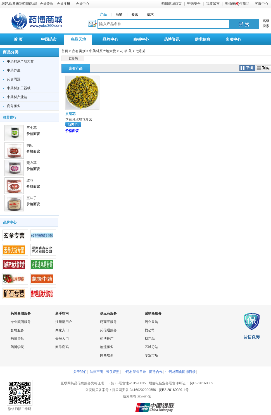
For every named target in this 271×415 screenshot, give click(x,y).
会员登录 (46, 4)
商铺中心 (141, 39)
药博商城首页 (171, 4)
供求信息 (202, 39)
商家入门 (62, 330)
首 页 (18, 39)
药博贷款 (17, 339)
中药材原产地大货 (20, 61)
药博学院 (17, 347)
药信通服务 (108, 330)
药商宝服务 (108, 322)
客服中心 (261, 4)
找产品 (150, 339)
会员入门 (62, 339)
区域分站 (151, 347)
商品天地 (78, 39)
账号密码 (62, 347)
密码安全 (194, 4)
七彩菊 (141, 51)
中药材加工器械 (18, 88)
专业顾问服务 (21, 322)
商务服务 (13, 106)
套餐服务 (17, 330)
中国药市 (49, 39)
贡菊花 (70, 114)
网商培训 (106, 355)
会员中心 (82, 4)
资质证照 (113, 372)
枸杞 (30, 145)
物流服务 (106, 347)
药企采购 (151, 322)
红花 (30, 180)
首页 (64, 51)
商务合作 (156, 372)
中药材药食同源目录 (180, 372)
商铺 (119, 14)
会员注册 (63, 4)
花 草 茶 (126, 51)
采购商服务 (153, 313)
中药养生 (13, 70)
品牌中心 (110, 39)
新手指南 (62, 313)
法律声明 (96, 372)
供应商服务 (108, 313)
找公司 (150, 330)
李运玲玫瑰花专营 (78, 119)
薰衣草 (32, 163)
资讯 (134, 14)
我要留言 (213, 4)
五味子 (32, 198)
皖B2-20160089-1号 (174, 390)
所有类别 (78, 51)
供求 (150, 14)
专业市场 (151, 355)
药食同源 (13, 79)
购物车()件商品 (237, 4)
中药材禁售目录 (134, 372)
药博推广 (106, 339)
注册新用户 (63, 322)
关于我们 (80, 372)
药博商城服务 (21, 313)
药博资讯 (172, 39)
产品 (103, 14)
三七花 (32, 128)
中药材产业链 (17, 97)
